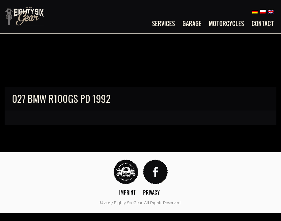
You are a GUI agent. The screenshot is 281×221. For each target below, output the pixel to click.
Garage (191, 23)
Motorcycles (226, 23)
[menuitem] (165, 23)
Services (163, 23)
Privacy (151, 192)
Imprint (127, 192)
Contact (263, 23)
